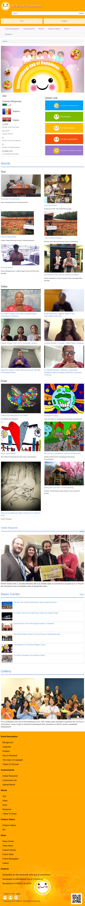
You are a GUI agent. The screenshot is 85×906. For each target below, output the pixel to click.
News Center (8, 841)
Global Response (10, 776)
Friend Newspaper (11, 859)
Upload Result (9, 785)
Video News (8, 846)
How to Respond (10, 755)
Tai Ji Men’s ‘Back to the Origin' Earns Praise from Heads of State (36, 613)
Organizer (7, 747)
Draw (5, 805)
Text (4, 796)
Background (8, 742)
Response (7, 809)
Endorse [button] (9, 34)
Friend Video (8, 854)
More (82, 531)
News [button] (67, 29)
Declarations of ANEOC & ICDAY (17, 883)
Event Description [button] (12, 29)
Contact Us (7, 894)
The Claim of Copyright (13, 760)
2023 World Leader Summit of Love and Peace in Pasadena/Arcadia (37, 634)
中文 (21, 21)
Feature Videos (9, 825)
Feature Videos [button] (54, 29)
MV (4, 830)
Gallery (6, 863)
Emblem (6, 751)
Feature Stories (9, 850)
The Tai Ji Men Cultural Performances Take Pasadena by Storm (35, 602)
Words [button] (42, 29)
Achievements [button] (29, 29)
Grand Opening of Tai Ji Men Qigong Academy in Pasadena (34, 623)
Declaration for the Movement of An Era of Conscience (26, 875)
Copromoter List (10, 780)
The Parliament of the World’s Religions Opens (30, 645)
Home (5, 41)
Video (5, 801)
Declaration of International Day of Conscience (23, 879)
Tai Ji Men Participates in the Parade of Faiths (29, 655)
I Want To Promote (11, 764)
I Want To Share (10, 814)
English (64, 21)
